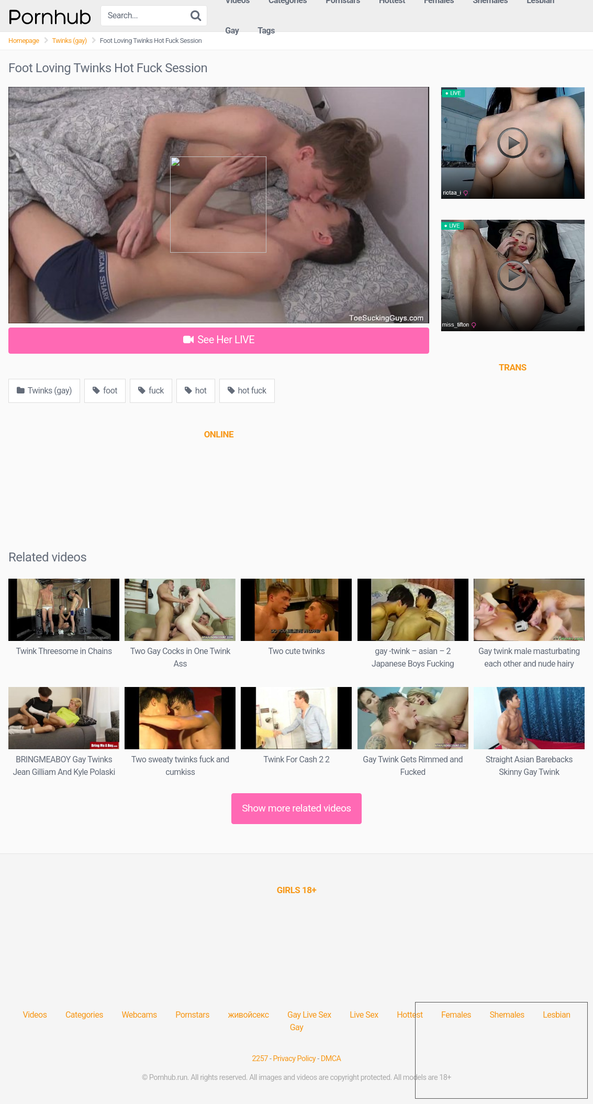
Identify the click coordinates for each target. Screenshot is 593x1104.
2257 (260, 1058)
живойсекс (248, 1015)
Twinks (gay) (69, 40)
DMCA (331, 1058)
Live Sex (364, 1015)
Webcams (138, 1015)
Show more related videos (296, 808)
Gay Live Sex (309, 1015)
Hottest (409, 1015)
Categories (84, 1015)
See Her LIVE (219, 339)
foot (105, 391)
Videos (35, 1015)
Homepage (23, 40)
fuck (151, 391)
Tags (266, 31)
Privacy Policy (294, 1058)
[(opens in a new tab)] (218, 434)
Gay (232, 31)
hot (196, 391)
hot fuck (247, 391)
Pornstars (192, 1015)
